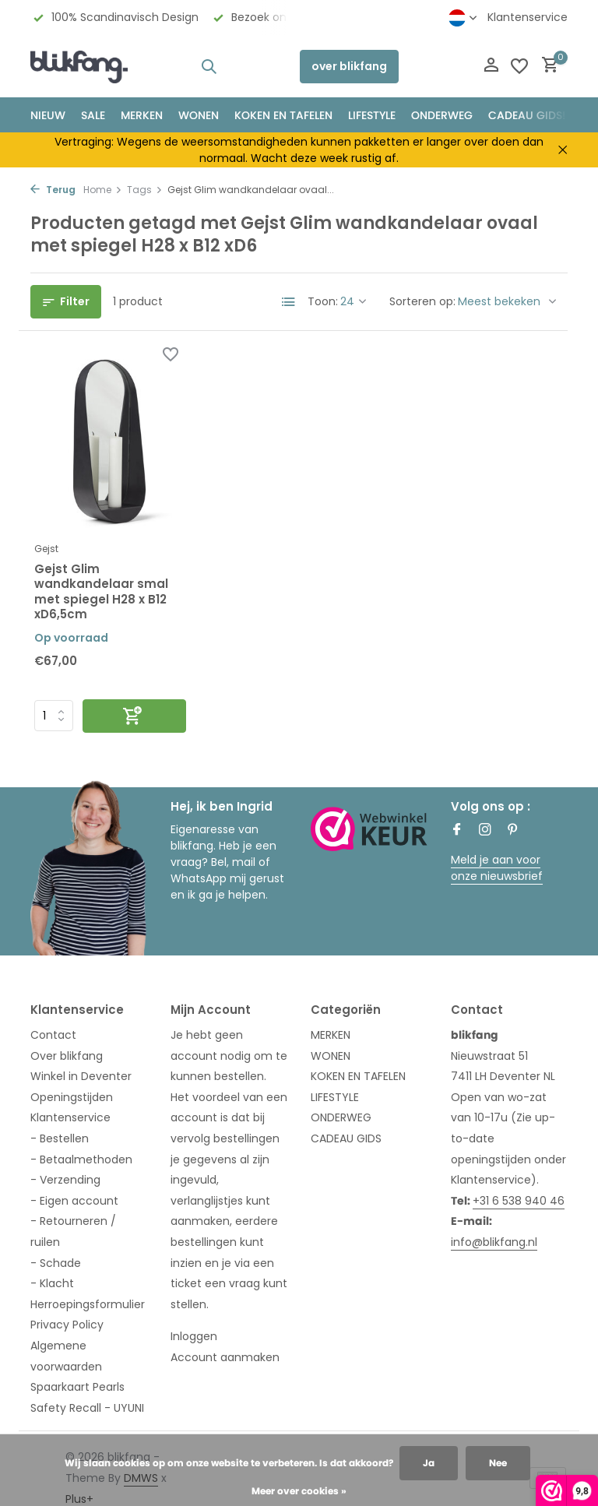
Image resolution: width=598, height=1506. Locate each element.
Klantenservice (527, 17)
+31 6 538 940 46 (519, 1201)
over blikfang (349, 66)
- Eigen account (74, 1201)
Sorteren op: (422, 301)
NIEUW (47, 115)
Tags (145, 189)
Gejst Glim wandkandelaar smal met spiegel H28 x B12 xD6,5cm (101, 591)
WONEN (198, 115)
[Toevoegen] (134, 716)
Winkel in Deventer (81, 1076)
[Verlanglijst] (519, 66)
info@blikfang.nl (494, 1242)
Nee (498, 1462)
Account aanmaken (225, 1357)
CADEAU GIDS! (526, 115)
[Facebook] (457, 831)
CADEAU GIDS (346, 1138)
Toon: (323, 301)
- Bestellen (59, 1138)
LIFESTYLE (335, 1097)
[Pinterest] (513, 831)
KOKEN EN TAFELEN (283, 115)
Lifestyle (372, 115)
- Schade (55, 1263)
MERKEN (142, 115)
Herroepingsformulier (87, 1304)
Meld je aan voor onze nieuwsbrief (497, 868)
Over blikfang (66, 1056)
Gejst (46, 548)
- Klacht (52, 1283)
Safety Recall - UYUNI (87, 1408)
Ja (428, 1462)
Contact (53, 1035)
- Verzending (65, 1180)
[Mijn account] (491, 66)
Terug (53, 189)
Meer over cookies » (299, 1490)
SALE (93, 115)
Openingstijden (71, 1097)
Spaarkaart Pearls (77, 1387)
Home (102, 189)
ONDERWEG (442, 115)
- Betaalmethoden (81, 1159)
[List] (289, 302)
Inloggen (194, 1336)
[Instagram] (485, 831)
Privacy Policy (67, 1324)
